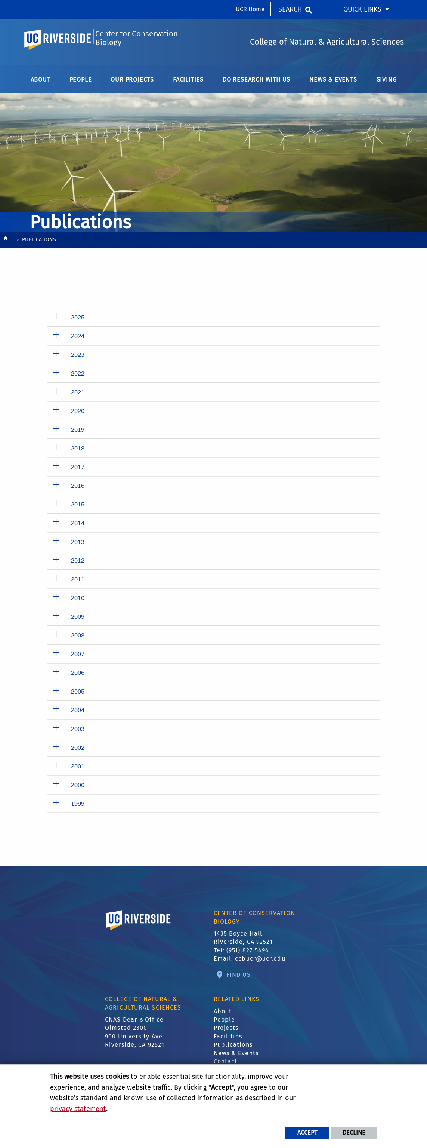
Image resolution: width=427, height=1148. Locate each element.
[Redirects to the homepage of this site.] (5, 243)
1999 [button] (77, 805)
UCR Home (250, 9)
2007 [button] (77, 656)
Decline (354, 1132)
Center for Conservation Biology (137, 40)
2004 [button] (77, 712)
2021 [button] (77, 394)
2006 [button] (77, 675)
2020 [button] (77, 413)
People (224, 1022)
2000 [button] (77, 787)
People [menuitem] (80, 82)
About (223, 1013)
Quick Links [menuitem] (362, 9)
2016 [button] (77, 488)
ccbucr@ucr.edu (260, 961)
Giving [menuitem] (386, 82)
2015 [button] (77, 506)
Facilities (228, 1039)
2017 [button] (77, 469)
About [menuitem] (40, 82)
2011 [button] (77, 581)
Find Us (238, 976)
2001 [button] (77, 768)
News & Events (236, 1055)
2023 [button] (77, 357)
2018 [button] (77, 450)
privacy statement (78, 1109)
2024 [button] (77, 338)
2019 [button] (77, 431)
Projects (226, 1030)
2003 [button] (77, 731)
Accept (307, 1132)
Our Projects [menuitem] (132, 82)
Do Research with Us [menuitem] (256, 82)
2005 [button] (77, 693)
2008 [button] (77, 637)
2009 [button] (77, 618)
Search (290, 9)
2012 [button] (77, 562)
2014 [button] (77, 525)
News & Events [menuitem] (333, 82)
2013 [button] (77, 544)
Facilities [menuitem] (188, 82)
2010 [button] (77, 600)
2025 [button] (77, 319)
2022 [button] (77, 375)
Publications (233, 1047)
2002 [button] (77, 749)
